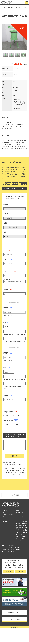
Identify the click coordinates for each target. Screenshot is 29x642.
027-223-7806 (14, 183)
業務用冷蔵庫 (24, 523)
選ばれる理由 (19, 512)
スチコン (24, 534)
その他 (19, 540)
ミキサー (23, 536)
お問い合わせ (8, 571)
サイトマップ (6, 519)
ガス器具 (19, 534)
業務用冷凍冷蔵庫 (20, 521)
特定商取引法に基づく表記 (14, 612)
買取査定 (21, 571)
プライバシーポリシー (8, 464)
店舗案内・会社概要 (8, 514)
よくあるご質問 (20, 517)
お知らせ (5, 517)
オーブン (18, 536)
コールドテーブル (20, 531)
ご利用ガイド (6, 510)
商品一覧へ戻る (14, 495)
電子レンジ (20, 538)
